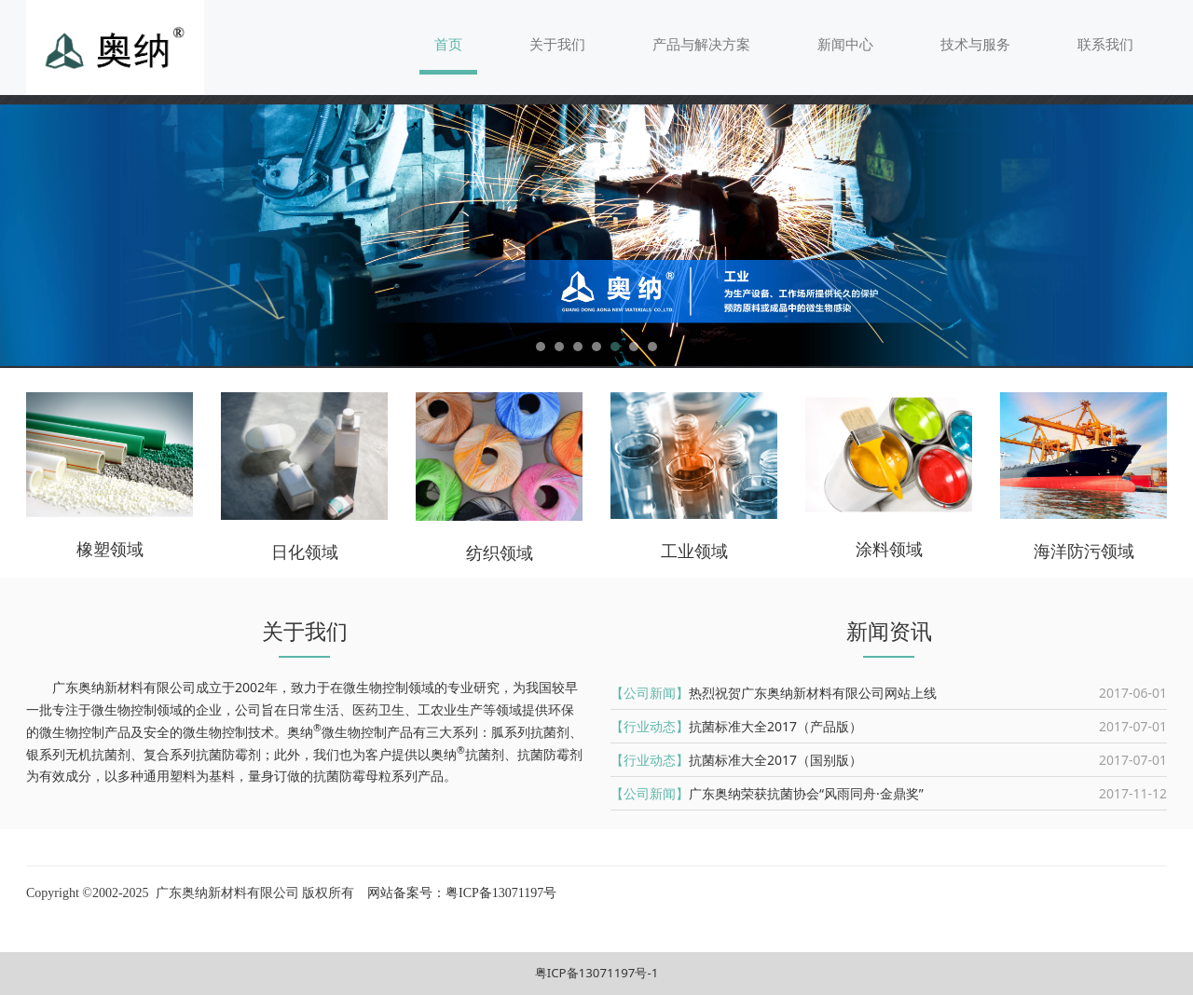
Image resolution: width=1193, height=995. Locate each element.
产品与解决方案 (701, 43)
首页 (448, 43)
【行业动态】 (649, 726)
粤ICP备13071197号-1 (597, 972)
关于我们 (557, 43)
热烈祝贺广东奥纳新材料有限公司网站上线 (813, 693)
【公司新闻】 (649, 693)
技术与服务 (975, 43)
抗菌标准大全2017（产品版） (775, 726)
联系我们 (1105, 43)
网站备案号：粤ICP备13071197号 (460, 893)
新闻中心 (845, 43)
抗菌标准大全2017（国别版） (775, 760)
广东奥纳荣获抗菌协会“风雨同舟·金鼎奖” (806, 793)
